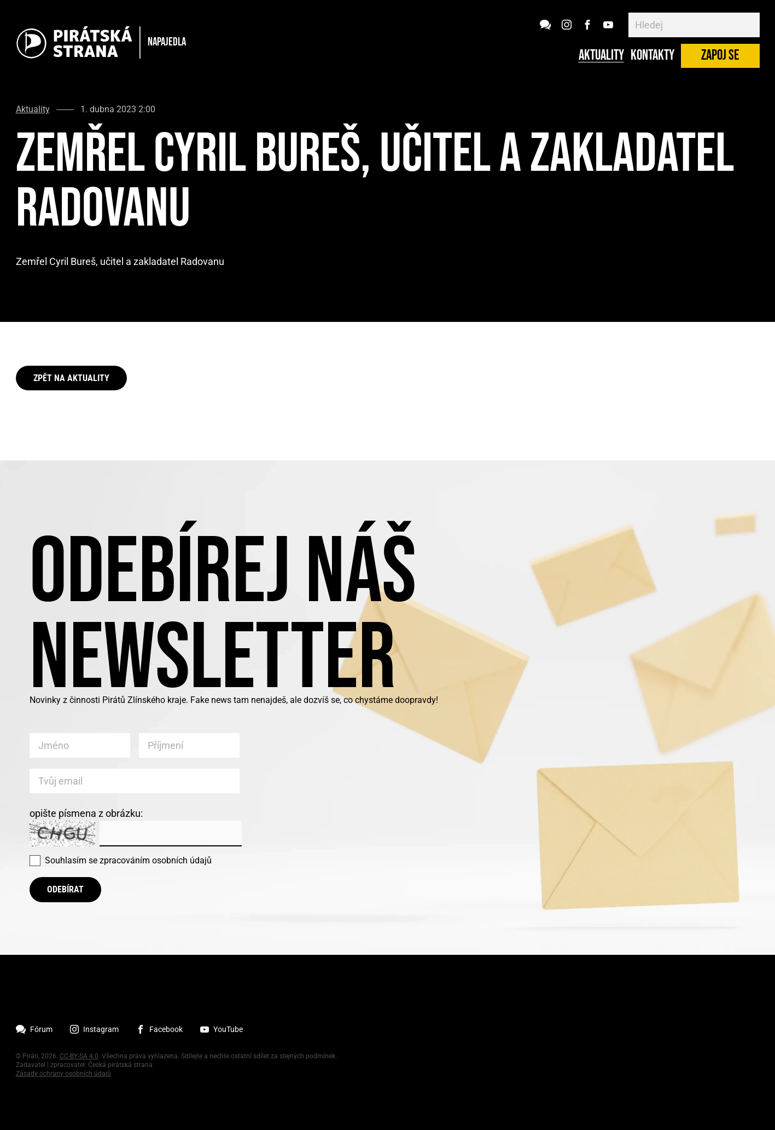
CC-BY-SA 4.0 (79, 1056)
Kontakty (652, 56)
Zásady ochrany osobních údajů (63, 1073)
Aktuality (601, 56)
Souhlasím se (128, 860)
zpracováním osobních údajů (156, 860)
